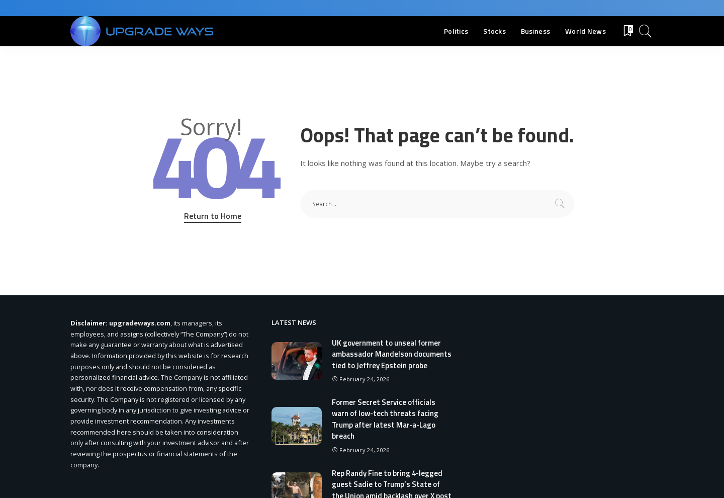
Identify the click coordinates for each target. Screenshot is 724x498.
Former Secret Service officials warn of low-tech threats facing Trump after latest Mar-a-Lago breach (385, 419)
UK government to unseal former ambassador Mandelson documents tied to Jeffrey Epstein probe (391, 354)
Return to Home (212, 216)
